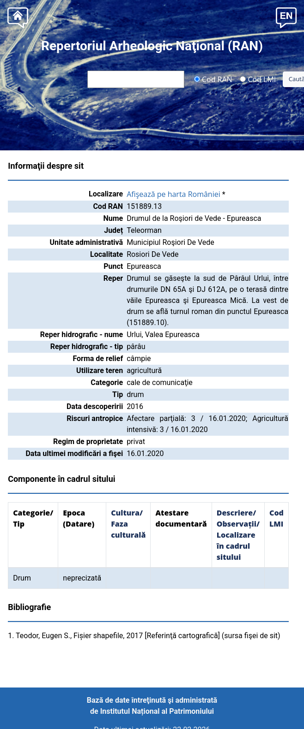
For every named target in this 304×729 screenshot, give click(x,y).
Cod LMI (258, 79)
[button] (286, 17)
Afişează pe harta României (173, 194)
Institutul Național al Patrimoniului (157, 711)
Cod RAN (213, 79)
